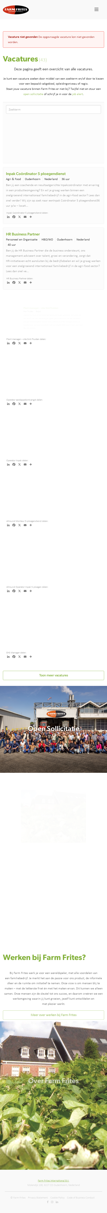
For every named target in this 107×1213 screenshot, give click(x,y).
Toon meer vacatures (53, 675)
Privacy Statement (38, 1197)
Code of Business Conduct (81, 1197)
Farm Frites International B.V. (53, 1180)
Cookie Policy (57, 1197)
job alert (77, 94)
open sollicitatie (33, 94)
